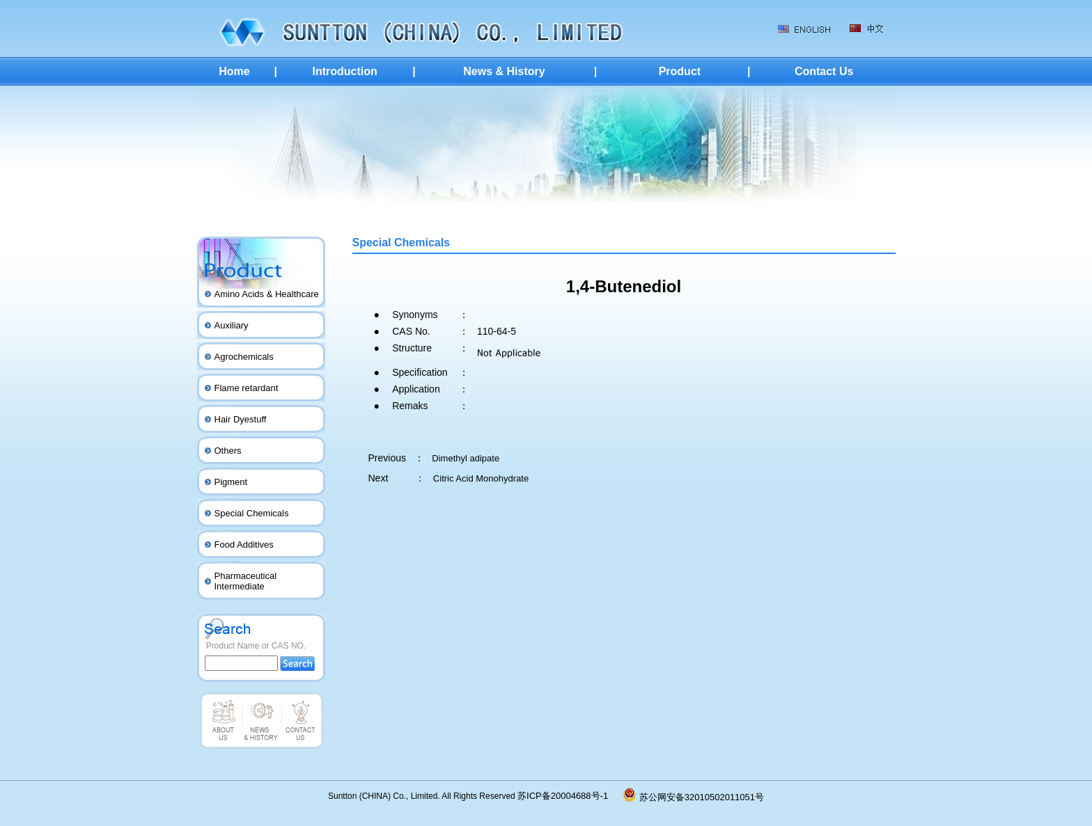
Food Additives (244, 544)
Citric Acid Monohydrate (481, 478)
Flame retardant (246, 388)
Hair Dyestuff (240, 419)
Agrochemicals (244, 356)
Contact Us (824, 71)
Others (228, 450)
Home (234, 71)
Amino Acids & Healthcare (266, 294)
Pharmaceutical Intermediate (245, 581)
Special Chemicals (251, 513)
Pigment (231, 482)
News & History (504, 71)
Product (680, 71)
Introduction (344, 71)
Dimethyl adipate (465, 458)
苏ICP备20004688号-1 (570, 796)
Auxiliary (231, 325)
